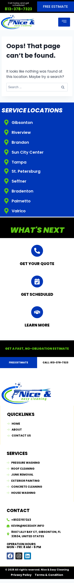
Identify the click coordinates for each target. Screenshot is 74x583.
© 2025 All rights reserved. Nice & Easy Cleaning (37, 569)
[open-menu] (64, 22)
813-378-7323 (18, 9)
